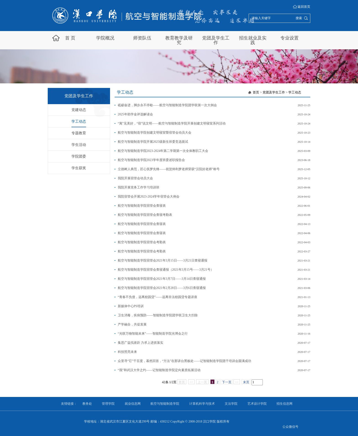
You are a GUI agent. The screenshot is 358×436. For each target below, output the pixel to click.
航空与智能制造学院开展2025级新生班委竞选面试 (153, 141)
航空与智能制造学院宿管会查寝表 (142, 205)
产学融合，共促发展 (132, 324)
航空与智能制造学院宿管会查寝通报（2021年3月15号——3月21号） (166, 269)
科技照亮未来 (127, 352)
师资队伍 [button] (142, 37)
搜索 (299, 18)
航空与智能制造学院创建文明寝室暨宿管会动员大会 (154, 132)
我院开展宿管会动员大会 (135, 178)
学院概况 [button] (105, 37)
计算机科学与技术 (202, 403)
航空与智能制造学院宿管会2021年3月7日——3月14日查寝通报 (162, 278)
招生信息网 (284, 403)
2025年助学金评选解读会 (135, 114)
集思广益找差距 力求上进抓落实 (140, 342)
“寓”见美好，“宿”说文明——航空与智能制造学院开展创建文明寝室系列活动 (172, 123)
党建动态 (78, 110)
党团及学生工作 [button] (215, 40)
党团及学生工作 (274, 92)
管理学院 (108, 403)
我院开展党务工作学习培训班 (138, 187)
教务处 (87, 403)
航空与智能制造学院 (164, 403)
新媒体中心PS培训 (131, 306)
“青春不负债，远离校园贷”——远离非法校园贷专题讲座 (157, 297)
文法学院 (231, 403)
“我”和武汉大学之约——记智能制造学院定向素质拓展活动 (159, 370)
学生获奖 (78, 168)
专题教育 (78, 133)
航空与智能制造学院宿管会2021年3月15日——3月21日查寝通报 (162, 260)
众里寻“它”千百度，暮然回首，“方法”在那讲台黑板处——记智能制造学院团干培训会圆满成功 (184, 361)
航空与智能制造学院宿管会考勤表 (142, 242)
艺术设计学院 (257, 403)
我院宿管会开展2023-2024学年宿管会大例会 (149, 196)
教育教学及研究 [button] (179, 40)
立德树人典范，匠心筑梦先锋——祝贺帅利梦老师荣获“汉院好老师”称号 (169, 169)
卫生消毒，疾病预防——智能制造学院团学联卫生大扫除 (158, 315)
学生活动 (78, 145)
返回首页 (303, 6)
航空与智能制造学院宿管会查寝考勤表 (145, 215)
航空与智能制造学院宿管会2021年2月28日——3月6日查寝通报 (162, 288)
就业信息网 (133, 403)
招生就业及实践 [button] (252, 40)
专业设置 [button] (289, 37)
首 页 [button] (70, 37)
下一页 (227, 382)
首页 (256, 92)
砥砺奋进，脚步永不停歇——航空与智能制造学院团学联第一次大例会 (167, 105)
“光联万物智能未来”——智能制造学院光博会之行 (153, 333)
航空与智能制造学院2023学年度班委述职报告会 (151, 160)
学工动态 (78, 121)
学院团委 (78, 156)
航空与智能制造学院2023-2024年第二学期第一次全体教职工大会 (163, 151)
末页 (246, 382)
